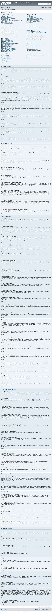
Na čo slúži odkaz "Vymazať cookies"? (7, 23)
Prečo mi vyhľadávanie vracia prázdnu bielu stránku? (34, 37)
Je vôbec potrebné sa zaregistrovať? (6, 15)
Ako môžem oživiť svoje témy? (6, 51)
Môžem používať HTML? (5, 55)
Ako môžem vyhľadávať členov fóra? (32, 38)
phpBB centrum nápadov (12, 584)
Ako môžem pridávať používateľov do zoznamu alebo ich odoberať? (37, 32)
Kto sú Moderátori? (29, 16)
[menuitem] (8, 7)
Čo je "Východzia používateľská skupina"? (33, 21)
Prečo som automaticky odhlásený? (6, 22)
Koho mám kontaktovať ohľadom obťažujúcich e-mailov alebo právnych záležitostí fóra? (37, 56)
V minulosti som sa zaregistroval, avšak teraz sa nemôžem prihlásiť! (11, 20)
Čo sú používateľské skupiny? (31, 17)
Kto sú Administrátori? (29, 15)
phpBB (23, 611)
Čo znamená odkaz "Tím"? (30, 22)
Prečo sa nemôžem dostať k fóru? (6, 45)
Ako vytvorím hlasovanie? (5, 42)
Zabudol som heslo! (4, 21)
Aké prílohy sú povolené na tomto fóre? (32, 49)
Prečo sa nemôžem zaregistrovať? (6, 17)
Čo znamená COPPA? (4, 16)
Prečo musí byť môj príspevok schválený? (7, 50)
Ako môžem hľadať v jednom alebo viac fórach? (34, 35)
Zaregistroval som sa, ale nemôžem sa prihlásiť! (8, 18)
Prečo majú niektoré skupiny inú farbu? (32, 20)
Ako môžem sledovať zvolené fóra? (32, 45)
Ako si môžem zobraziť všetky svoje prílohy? (33, 50)
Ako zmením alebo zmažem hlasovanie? (7, 44)
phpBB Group (23, 177)
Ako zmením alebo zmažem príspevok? (7, 40)
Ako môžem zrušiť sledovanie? (31, 46)
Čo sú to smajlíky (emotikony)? (6, 56)
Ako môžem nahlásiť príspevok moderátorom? (8, 48)
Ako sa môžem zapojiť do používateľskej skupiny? (34, 18)
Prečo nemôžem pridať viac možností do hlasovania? (9, 43)
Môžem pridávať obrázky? (5, 57)
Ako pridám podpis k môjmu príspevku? (7, 41)
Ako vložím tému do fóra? (5, 39)
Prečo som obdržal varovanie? (6, 47)
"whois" (24, 591)
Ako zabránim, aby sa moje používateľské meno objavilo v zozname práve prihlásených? (12, 28)
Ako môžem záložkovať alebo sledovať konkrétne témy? (35, 44)
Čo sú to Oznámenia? (4, 59)
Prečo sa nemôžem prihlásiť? (5, 19)
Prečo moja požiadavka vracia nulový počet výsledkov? (35, 36)
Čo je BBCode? (3, 54)
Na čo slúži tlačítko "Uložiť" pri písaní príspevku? (8, 49)
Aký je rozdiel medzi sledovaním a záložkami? (33, 43)
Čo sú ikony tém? (3, 62)
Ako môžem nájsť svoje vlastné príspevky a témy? (34, 39)
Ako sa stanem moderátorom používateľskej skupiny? (34, 19)
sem (28, 577)
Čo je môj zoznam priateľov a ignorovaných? (33, 31)
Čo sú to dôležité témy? (4, 60)
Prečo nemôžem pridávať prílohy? (6, 46)
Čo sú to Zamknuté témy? (5, 61)
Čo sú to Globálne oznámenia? (6, 58)
